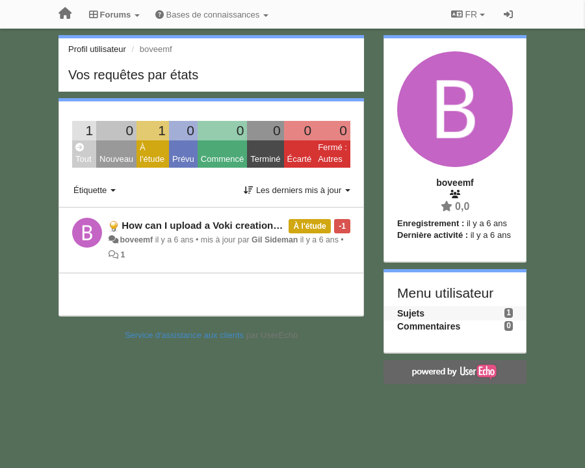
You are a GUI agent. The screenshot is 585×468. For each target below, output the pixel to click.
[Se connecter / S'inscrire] (508, 14)
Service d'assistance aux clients (184, 335)
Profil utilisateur (97, 49)
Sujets (410, 313)
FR (468, 14)
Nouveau (116, 159)
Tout (83, 153)
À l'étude (152, 153)
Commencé (222, 159)
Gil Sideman (275, 239)
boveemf (136, 239)
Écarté (299, 159)
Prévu (183, 159)
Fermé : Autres (332, 153)
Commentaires (428, 326)
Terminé (265, 159)
